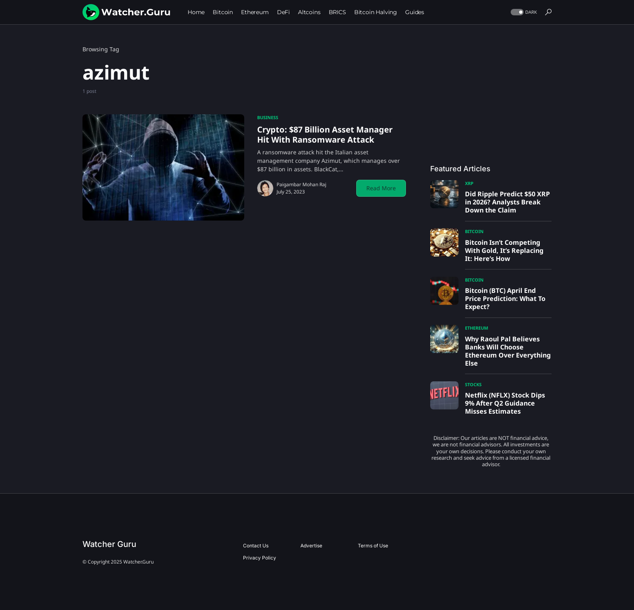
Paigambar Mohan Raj (301, 184)
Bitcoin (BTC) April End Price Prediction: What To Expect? (505, 298)
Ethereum (476, 328)
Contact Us (255, 546)
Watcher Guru (109, 544)
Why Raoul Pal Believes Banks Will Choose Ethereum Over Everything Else (508, 351)
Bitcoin (474, 231)
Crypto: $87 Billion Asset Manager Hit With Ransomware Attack (325, 134)
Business (267, 117)
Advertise (311, 546)
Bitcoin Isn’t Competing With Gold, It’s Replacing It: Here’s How (504, 250)
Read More (381, 188)
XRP (469, 183)
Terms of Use (373, 546)
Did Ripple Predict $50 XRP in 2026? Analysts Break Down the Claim (507, 202)
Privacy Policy (259, 558)
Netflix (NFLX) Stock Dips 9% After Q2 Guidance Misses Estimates (505, 403)
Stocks (473, 384)
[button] (523, 12)
